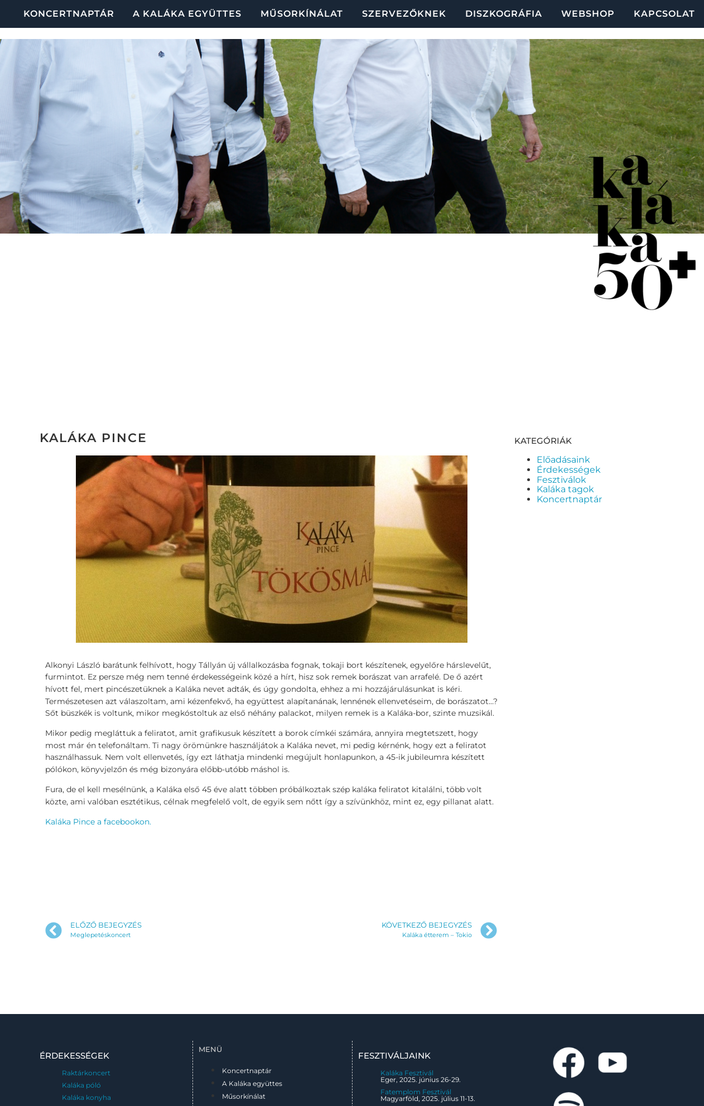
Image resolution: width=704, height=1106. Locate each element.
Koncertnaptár (68, 13)
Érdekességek (569, 469)
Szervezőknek (404, 13)
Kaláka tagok (565, 489)
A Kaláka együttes (187, 13)
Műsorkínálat (302, 13)
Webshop (588, 13)
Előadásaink (563, 459)
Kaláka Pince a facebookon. (98, 822)
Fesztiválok (561, 479)
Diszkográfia (503, 13)
